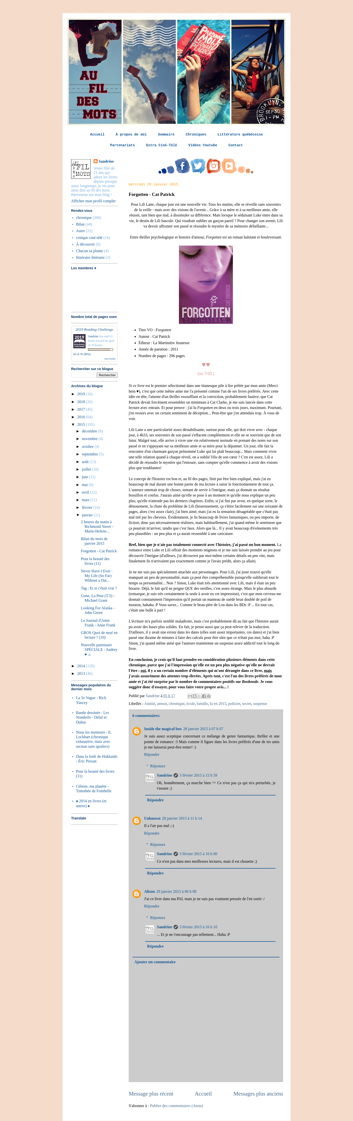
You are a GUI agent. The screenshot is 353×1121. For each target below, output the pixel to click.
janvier (88, 515)
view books (109, 358)
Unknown (152, 818)
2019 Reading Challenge (94, 329)
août (86, 462)
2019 (81, 394)
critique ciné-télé (89, 238)
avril (86, 492)
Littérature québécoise (240, 134)
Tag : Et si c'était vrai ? (99, 588)
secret (246, 704)
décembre (90, 431)
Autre (80, 231)
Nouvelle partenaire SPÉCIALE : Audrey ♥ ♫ (99, 649)
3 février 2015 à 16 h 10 (198, 927)
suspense (260, 704)
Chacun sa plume (89, 251)
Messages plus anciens (258, 1094)
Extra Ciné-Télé (161, 145)
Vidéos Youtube (202, 145)
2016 (81, 417)
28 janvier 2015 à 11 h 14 (182, 818)
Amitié (149, 704)
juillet (87, 469)
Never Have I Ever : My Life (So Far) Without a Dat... (97, 575)
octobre (88, 446)
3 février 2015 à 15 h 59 (198, 775)
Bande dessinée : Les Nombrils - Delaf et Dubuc (92, 717)
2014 (81, 666)
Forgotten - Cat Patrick (99, 551)
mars (86, 500)
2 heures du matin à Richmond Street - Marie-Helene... (97, 526)
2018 (81, 402)
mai (85, 485)
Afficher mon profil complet (93, 201)
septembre (90, 454)
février (87, 507)
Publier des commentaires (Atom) (176, 1106)
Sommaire (166, 134)
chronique (177, 704)
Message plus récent (151, 1094)
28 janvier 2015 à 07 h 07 (203, 729)
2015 (81, 424)
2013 (81, 673)
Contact (235, 145)
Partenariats (122, 145)
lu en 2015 (218, 704)
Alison (149, 891)
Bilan (80, 224)
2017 (81, 409)
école (191, 704)
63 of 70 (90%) (82, 354)
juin (85, 477)
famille (202, 704)
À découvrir (85, 244)
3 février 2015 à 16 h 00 (198, 854)
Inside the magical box (163, 729)
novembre (90, 439)
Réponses (157, 766)
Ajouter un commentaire (155, 962)
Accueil (97, 134)
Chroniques (196, 134)
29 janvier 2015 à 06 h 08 (176, 891)
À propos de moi (131, 134)
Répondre (151, 754)
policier (234, 704)
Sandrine (164, 775)
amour (162, 704)
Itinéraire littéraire (90, 257)
